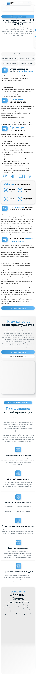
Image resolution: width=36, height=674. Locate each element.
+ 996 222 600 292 (20, 2)
